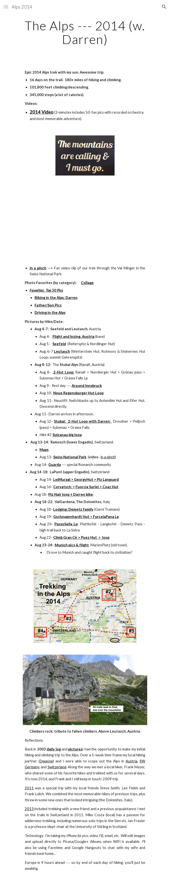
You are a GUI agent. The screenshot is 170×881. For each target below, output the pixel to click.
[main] (85, 32)
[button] (6, 6)
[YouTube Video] (85, 219)
